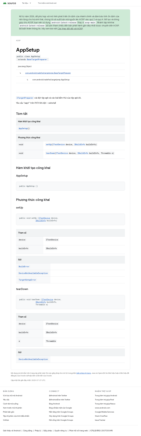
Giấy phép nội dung (83, 373)
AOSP (18, 40)
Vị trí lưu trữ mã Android (12, 395)
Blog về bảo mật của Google (60, 408)
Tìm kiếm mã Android (47, 3)
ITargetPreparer (25, 98)
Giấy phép (47, 431)
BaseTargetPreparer (37, 59)
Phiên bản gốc (8, 412)
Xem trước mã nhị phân (12, 408)
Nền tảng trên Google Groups (61, 412)
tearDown (50, 153)
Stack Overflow (101, 416)
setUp (49, 144)
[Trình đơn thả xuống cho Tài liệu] (31, 3)
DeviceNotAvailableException (33, 273)
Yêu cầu (6, 399)
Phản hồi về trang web (78, 431)
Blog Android (54, 404)
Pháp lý (38, 431)
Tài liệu (25, 3)
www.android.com (102, 408)
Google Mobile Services (104, 412)
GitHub (6, 420)
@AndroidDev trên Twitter (59, 399)
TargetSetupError (27, 280)
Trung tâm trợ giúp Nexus (105, 404)
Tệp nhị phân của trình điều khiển (16, 416)
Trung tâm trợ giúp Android (106, 395)
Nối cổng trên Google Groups (61, 420)
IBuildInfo (79, 144)
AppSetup (23, 128)
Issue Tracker (100, 420)
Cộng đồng (27, 431)
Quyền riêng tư (60, 431)
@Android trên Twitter (58, 395)
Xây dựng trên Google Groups (61, 416)
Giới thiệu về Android (12, 431)
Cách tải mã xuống (10, 404)
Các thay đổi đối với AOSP (69, 28)
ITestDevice (59, 144)
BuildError (24, 266)
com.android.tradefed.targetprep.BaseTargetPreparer (48, 73)
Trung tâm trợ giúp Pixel (104, 399)
